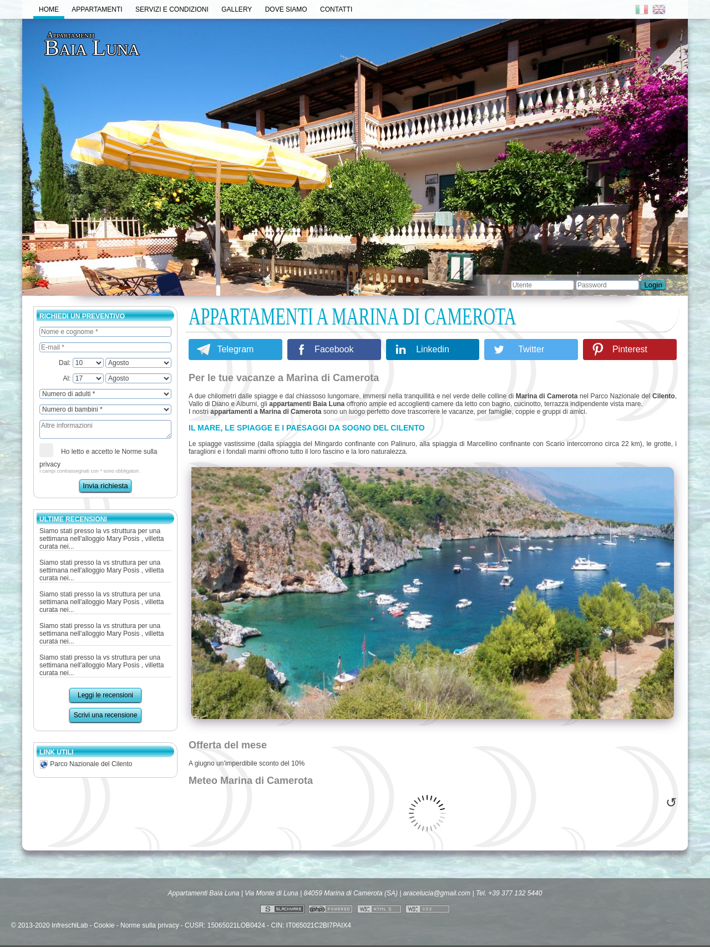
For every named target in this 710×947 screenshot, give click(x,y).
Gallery (236, 9)
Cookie (104, 925)
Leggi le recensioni (105, 695)
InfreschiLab (70, 925)
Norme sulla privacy (149, 925)
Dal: (81, 363)
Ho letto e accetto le (98, 455)
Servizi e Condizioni (172, 9)
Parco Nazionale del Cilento (85, 764)
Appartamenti (97, 9)
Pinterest (629, 349)
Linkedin (432, 349)
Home (49, 9)
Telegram (235, 349)
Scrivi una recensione (106, 715)
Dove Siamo (286, 9)
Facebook (334, 349)
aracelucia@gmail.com (437, 893)
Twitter (531, 349)
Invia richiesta (105, 486)
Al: (83, 378)
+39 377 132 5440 (515, 893)
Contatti (336, 9)
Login (653, 285)
